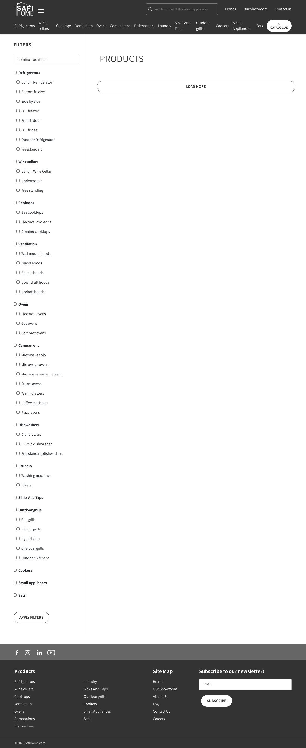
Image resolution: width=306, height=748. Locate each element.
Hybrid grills (30, 538)
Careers (159, 718)
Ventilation (84, 25)
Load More (196, 86)
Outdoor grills (30, 510)
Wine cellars (28, 161)
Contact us (283, 8)
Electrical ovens (33, 313)
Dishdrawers (31, 434)
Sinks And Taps (30, 497)
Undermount (31, 180)
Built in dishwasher (36, 444)
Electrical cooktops (36, 221)
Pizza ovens (30, 412)
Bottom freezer (33, 91)
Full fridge (29, 130)
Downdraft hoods (35, 282)
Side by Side (30, 101)
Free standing (32, 190)
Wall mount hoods (36, 253)
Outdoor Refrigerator (38, 139)
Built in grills (31, 529)
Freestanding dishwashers (42, 453)
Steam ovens (31, 383)
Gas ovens (29, 323)
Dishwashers (144, 25)
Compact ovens (33, 332)
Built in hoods (32, 272)
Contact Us (161, 711)
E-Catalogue (279, 26)
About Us (160, 696)
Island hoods (31, 263)
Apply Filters (31, 617)
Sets (259, 25)
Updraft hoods (32, 291)
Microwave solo (33, 354)
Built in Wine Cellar (36, 171)
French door (31, 120)
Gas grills (28, 519)
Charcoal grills (32, 548)
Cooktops (64, 25)
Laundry (164, 25)
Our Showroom (255, 8)
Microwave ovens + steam (41, 374)
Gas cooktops (32, 212)
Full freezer (30, 110)
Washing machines (36, 475)
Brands (230, 8)
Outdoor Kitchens (35, 557)
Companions (120, 25)
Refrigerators (24, 25)
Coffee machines (34, 402)
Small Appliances (32, 582)
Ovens (101, 25)
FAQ (156, 703)
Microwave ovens (35, 364)
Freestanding (31, 149)
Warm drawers (32, 393)
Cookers (222, 25)
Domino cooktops (35, 231)
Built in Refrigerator (36, 82)
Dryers (26, 485)
